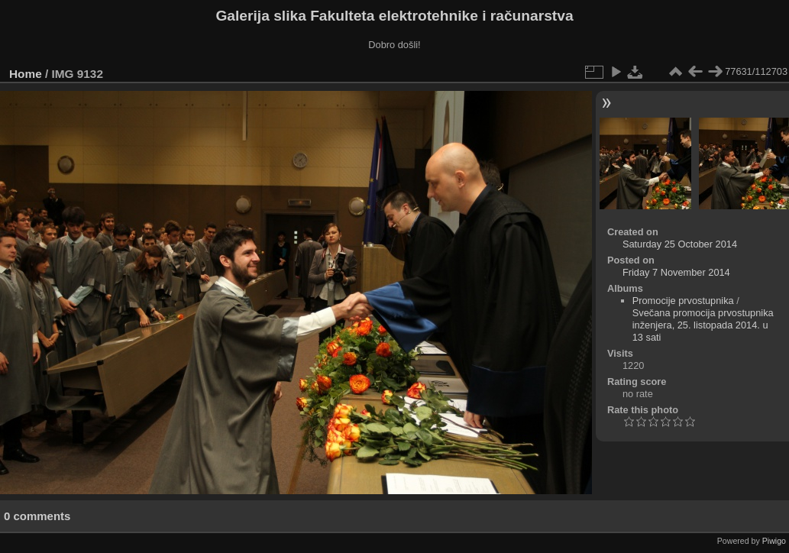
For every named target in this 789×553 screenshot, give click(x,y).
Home (25, 73)
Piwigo (774, 540)
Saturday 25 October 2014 (679, 244)
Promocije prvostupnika (683, 300)
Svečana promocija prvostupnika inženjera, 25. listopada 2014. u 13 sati (703, 325)
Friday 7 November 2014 (676, 272)
